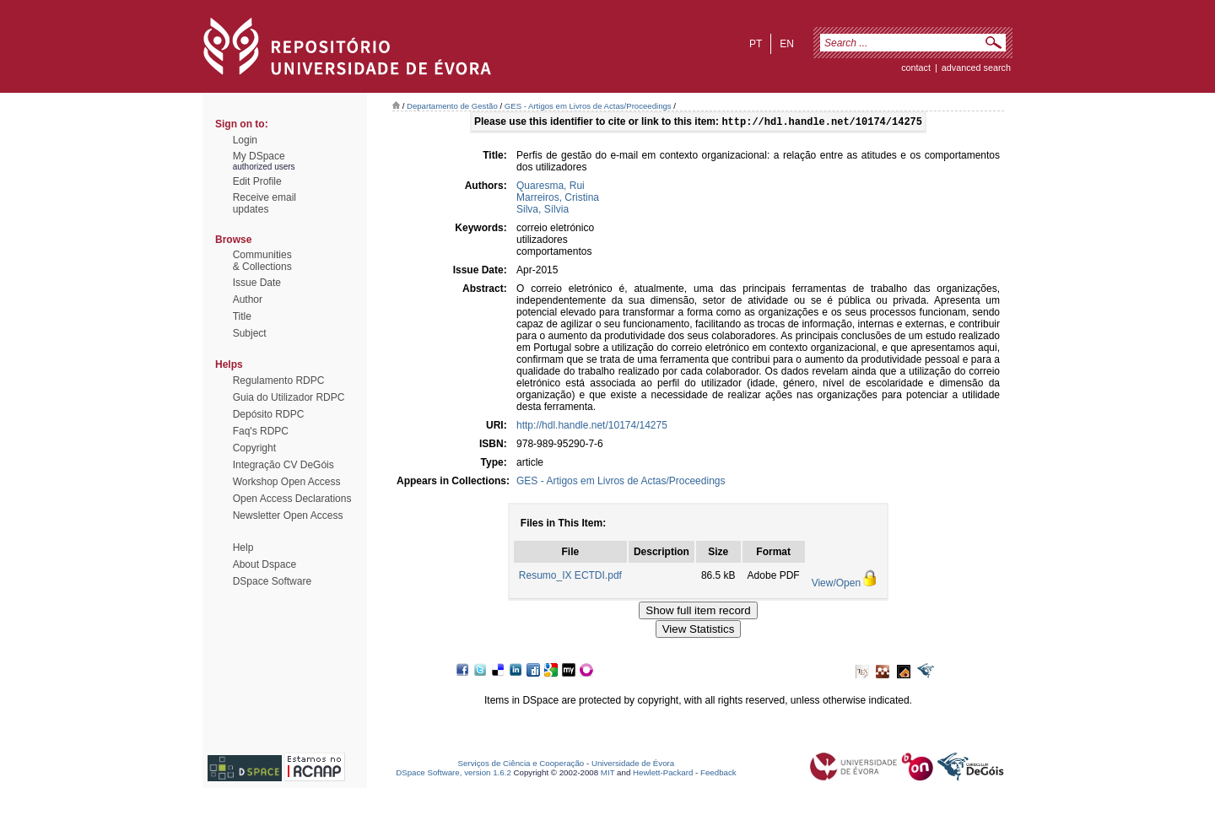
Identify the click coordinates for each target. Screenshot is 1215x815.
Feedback (718, 774)
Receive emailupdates (264, 203)
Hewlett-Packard (663, 774)
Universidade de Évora (632, 764)
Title (242, 316)
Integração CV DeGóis (283, 465)
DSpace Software (272, 581)
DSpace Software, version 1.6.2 (453, 774)
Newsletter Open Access (288, 515)
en (787, 44)
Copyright (254, 448)
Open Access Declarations (292, 499)
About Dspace (264, 564)
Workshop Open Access (287, 482)
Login (245, 140)
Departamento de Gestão (452, 106)
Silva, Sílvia (542, 211)
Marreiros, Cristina (557, 199)
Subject (250, 333)
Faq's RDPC (261, 431)
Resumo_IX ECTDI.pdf (570, 577)
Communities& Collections (262, 261)
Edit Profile (257, 181)
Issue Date (257, 283)
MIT (608, 774)
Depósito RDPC (269, 414)
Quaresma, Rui (550, 187)
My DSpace (259, 156)
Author (247, 299)
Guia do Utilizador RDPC (289, 397)
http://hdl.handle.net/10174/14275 (591, 427)
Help (243, 547)
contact (916, 67)
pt (755, 44)
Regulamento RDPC (279, 380)
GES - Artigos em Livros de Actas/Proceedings (588, 106)
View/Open (836, 585)
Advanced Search (976, 67)
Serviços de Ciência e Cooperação (521, 764)
